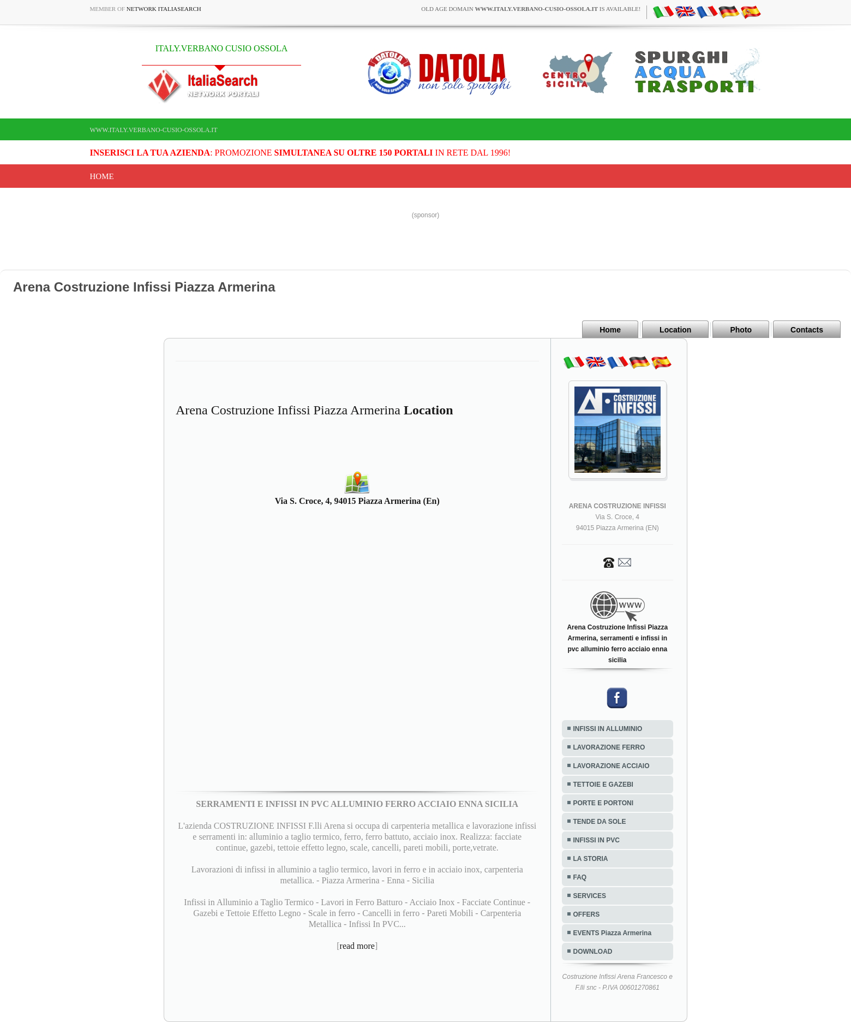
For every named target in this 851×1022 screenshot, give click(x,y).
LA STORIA (590, 859)
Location (675, 329)
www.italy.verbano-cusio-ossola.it (154, 130)
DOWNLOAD (593, 951)
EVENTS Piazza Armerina (612, 933)
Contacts (806, 329)
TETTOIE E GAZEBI (603, 784)
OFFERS (586, 914)
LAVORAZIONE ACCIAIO (611, 766)
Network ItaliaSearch (164, 8)
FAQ (580, 877)
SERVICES (589, 896)
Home (102, 176)
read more (357, 945)
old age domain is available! (530, 8)
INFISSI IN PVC (596, 840)
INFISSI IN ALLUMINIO (608, 729)
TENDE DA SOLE (599, 821)
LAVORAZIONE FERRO (609, 747)
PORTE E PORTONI (603, 803)
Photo (741, 329)
